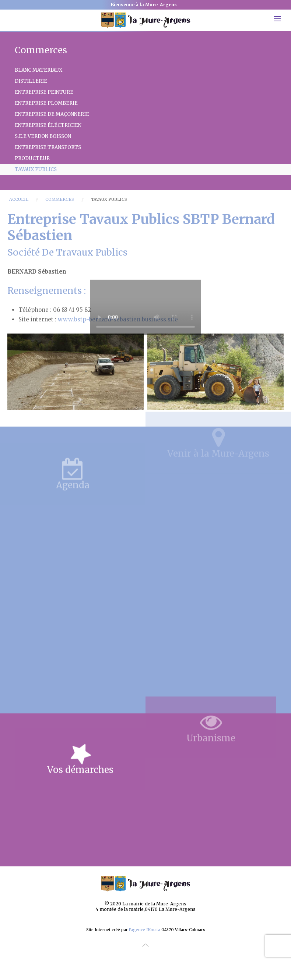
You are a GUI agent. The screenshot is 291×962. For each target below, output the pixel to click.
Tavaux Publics (36, 169)
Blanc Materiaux (38, 70)
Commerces (59, 199)
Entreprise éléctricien (48, 125)
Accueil (18, 199)
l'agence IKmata (144, 929)
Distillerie (31, 81)
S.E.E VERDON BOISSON (43, 136)
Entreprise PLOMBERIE (46, 103)
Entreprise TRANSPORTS (48, 147)
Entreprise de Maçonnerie (52, 114)
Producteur (32, 158)
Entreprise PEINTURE (44, 92)
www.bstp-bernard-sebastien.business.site (118, 319)
